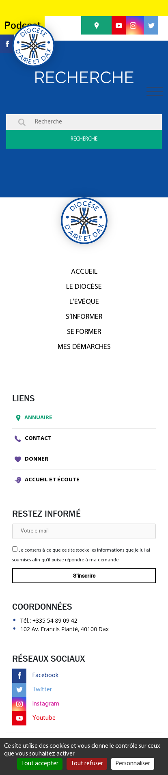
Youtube (34, 718)
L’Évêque (84, 302)
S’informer (84, 317)
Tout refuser (87, 763)
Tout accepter (39, 763)
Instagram (35, 704)
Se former (84, 332)
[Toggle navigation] (154, 91)
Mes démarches (84, 347)
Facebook (35, 676)
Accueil (84, 272)
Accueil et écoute (47, 480)
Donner (31, 459)
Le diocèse (84, 287)
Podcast (22, 25)
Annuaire (32, 418)
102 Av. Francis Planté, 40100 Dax (64, 629)
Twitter (32, 690)
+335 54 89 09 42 (55, 620)
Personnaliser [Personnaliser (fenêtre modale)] (132, 763)
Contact (33, 438)
